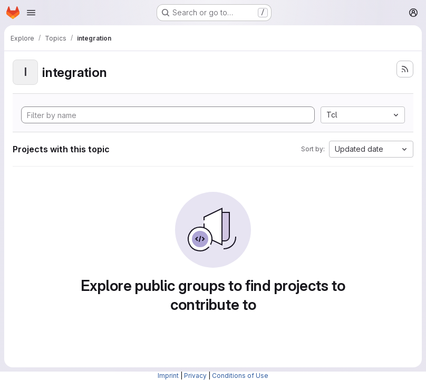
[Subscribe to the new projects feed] (404, 69)
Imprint (168, 375)
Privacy (195, 375)
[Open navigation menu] (31, 12)
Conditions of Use (240, 375)
